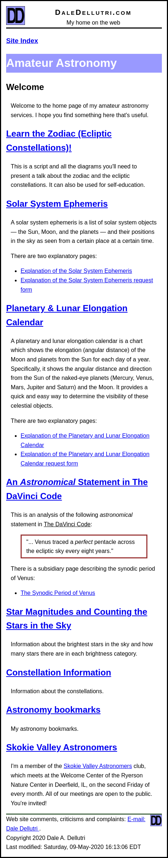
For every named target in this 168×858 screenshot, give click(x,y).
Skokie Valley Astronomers (61, 747)
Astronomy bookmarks (53, 710)
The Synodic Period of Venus (58, 593)
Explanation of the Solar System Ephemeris (76, 271)
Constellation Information (58, 672)
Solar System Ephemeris (57, 204)
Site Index (22, 40)
